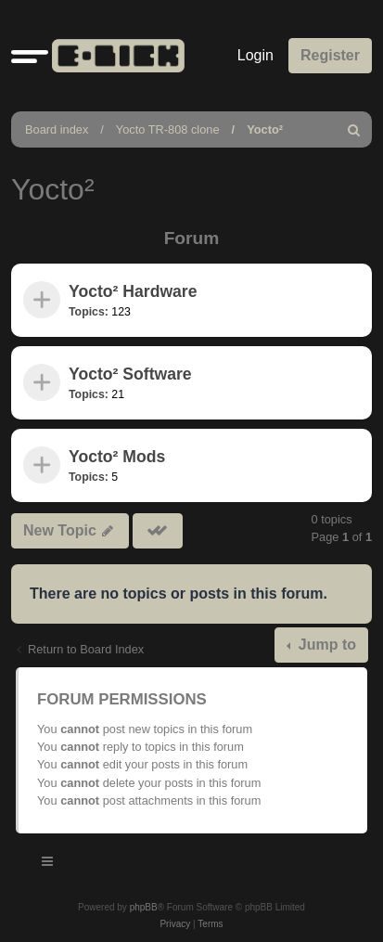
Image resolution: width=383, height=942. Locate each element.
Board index (56, 129)
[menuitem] (354, 129)
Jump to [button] (325, 644)
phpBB (144, 907)
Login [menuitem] (255, 55)
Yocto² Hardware (133, 291)
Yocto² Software (130, 374)
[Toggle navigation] (48, 864)
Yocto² (265, 129)
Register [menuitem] (330, 55)
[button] (29, 55)
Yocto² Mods (117, 456)
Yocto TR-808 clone (168, 129)
